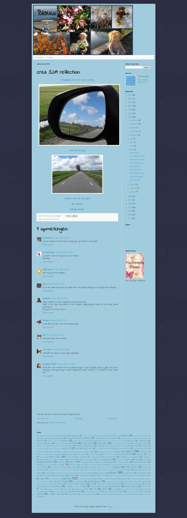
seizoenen (123, 479)
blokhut (98, 438)
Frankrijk (39, 452)
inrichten (112, 457)
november (134, 124)
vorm (48, 491)
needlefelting (41, 470)
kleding (129, 459)
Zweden (39, 496)
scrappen (114, 479)
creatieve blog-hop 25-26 (137, 443)
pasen (39, 473)
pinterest (65, 473)
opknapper (120, 470)
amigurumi (86, 436)
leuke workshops (140, 462)
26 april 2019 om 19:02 (55, 335)
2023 (130, 102)
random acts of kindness (116, 476)
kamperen (61, 459)
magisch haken (101, 465)
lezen (38, 465)
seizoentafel (144, 479)
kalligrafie (51, 460)
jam (121, 457)
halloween (144, 452)
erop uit (66, 448)
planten (82, 473)
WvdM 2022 (60, 494)
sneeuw (80, 481)
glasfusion (109, 452)
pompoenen (101, 473)
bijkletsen (52, 438)
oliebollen (94, 470)
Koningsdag (134, 152)
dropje (136, 446)
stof (53, 484)
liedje (44, 465)
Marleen (46, 320)
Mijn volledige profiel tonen (142, 81)
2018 (130, 196)
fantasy (98, 449)
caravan (39, 443)
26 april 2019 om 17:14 (58, 320)
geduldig (68, 452)
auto (116, 436)
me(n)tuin (121, 465)
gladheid (100, 452)
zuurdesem (135, 494)
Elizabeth (46, 298)
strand (59, 484)
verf (58, 489)
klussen (145, 460)
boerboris (124, 438)
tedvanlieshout (129, 484)
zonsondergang (111, 494)
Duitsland (144, 446)
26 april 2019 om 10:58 (59, 298)
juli (131, 139)
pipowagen (74, 473)
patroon (48, 473)
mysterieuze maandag (104, 467)
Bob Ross (107, 438)
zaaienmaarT (73, 494)
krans (94, 462)
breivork (75, 441)
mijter (39, 467)
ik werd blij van (95, 457)
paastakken (145, 470)
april (132, 149)
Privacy (50, 57)
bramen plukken (53, 441)
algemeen (75, 436)
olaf (88, 470)
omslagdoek (110, 470)
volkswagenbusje (142, 489)
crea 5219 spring (136, 163)
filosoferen (120, 449)
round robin (146, 475)
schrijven (105, 479)
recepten (129, 476)
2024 (130, 99)
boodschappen (144, 438)
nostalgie (81, 470)
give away (89, 452)
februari (133, 188)
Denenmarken (60, 446)
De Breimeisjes (49, 252)
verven (86, 489)
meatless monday (133, 465)
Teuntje (39, 486)
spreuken (126, 481)
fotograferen (143, 448)
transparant (76, 487)
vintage (115, 489)
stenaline (40, 484)
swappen (82, 484)
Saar (42, 478)
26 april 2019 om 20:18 (60, 349)
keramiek (99, 460)
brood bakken (94, 441)
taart (92, 484)
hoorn (41, 457)
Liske (82, 465)
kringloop (108, 462)
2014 (130, 211)
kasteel (84, 460)
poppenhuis (128, 473)
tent (146, 484)
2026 (130, 95)
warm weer (97, 491)
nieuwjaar (51, 470)
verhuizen (67, 489)
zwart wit (145, 494)
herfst (128, 454)
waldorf (78, 491)
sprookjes (136, 482)
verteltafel (77, 489)
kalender (42, 460)
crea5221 (115, 444)
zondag (102, 494)
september (134, 131)
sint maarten (49, 481)
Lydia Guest (47, 269)
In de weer (47, 349)
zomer (93, 494)
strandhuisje (70, 484)
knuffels (61, 462)
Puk (80, 476)
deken (52, 446)
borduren (40, 441)
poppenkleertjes (142, 473)
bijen (44, 438)
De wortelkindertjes (137, 173)
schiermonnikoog (84, 479)
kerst (108, 459)
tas (106, 484)
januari (133, 192)
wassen (106, 492)
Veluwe (42, 489)
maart (133, 184)
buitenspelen (135, 166)
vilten (104, 489)
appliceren (96, 436)
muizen (82, 467)
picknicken (57, 473)
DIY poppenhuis (87, 446)
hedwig (98, 454)
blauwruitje (144, 76)
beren (39, 438)
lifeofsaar (73, 465)
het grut (140, 454)
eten (77, 448)
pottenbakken (47, 475)
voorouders (40, 492)
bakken (124, 435)
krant (101, 462)
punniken (87, 475)
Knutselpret (47, 238)
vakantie (116, 486)
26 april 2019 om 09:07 (64, 252)
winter (40, 494)
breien (64, 440)
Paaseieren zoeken (137, 159)
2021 (130, 110)
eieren (58, 449)
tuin (84, 486)
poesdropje (90, 473)
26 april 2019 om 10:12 (60, 269)
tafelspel (99, 484)
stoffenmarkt (135, 180)
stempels (144, 481)
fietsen (111, 448)
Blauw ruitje (55, 13)
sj (74, 482)
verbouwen (51, 489)
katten (91, 460)
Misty (45, 467)
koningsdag (84, 462)
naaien (116, 467)
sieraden (39, 482)
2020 (130, 113)
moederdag (54, 467)
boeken (114, 438)
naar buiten (55, 219)
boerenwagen (134, 438)
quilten (102, 475)
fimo (128, 448)
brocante (83, 441)
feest (105, 449)
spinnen (117, 481)
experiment (87, 448)
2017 (130, 200)
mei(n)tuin (145, 465)
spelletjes (109, 482)
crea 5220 (87, 443)
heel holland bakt (109, 454)
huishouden (70, 457)
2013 (130, 215)
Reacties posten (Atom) (58, 422)
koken (72, 462)
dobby (99, 446)
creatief (122, 444)
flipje (135, 449)
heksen (119, 454)
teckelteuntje (115, 484)
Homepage (39, 57)
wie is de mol (131, 492)
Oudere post (112, 418)
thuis (58, 486)
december (134, 120)
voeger (131, 489)
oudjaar (128, 470)
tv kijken (94, 486)
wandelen (88, 492)
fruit (61, 452)
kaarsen (128, 457)
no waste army (62, 470)
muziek (90, 467)
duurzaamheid (41, 449)
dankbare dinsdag (42, 446)
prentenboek (60, 475)
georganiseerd (78, 452)
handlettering (41, 454)
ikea (105, 457)
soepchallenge (94, 481)
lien (44, 335)
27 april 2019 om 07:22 (66, 364)
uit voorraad (104, 486)
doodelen (121, 446)
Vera (44, 284)
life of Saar (59, 464)
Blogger (110, 506)
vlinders (123, 489)
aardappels (40, 436)
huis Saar (55, 457)
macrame (90, 465)
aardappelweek (50, 436)
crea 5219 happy (136, 176)
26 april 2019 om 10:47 (55, 284)
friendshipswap (50, 452)
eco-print (51, 449)
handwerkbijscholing (55, 454)
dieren (69, 446)
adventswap (62, 436)
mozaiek (74, 467)
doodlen (128, 446)
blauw (60, 438)
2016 (130, 204)
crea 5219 (46, 219)
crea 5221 (102, 443)
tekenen (139, 484)
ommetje (102, 470)
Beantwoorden (48, 245)
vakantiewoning (132, 486)
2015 (130, 207)
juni (132, 142)
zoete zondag (84, 494)
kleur (137, 459)
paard (136, 470)
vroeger (69, 491)
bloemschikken (83, 438)
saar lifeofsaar (54, 479)
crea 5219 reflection (137, 156)
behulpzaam (144, 436)
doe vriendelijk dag (110, 446)
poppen (112, 473)
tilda (67, 486)
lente (128, 462)
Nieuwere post (42, 418)
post (38, 475)
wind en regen (143, 491)
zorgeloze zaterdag (123, 494)
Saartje (66, 478)
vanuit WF (146, 486)
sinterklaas (63, 481)
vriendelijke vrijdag (59, 492)
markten (113, 465)
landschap (120, 462)
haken (128, 451)
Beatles (136, 436)
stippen (47, 484)
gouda (118, 452)
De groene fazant (49, 364)
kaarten (137, 457)
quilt (95, 475)
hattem (91, 454)
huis (46, 457)
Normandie (72, 470)
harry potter (81, 454)
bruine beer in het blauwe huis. (112, 441)
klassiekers (120, 460)
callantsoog (143, 441)
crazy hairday (60, 444)
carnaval (48, 443)
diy (77, 446)
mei (132, 146)
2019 (130, 117)
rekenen (136, 476)
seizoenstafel (134, 479)
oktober (133, 128)
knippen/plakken (45, 462)
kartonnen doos (73, 460)
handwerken (69, 454)
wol (50, 494)
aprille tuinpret (107, 436)
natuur (145, 467)
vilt (94, 489)
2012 (130, 218)
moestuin (64, 467)
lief (50, 465)
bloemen (69, 438)
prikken (72, 475)
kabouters (146, 457)
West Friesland (117, 491)
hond (148, 454)
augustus (134, 135)
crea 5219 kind (135, 170)
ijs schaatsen (82, 457)
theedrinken (49, 486)
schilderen (95, 479)
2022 (130, 106)
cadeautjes (130, 441)
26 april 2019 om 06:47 (62, 238)
